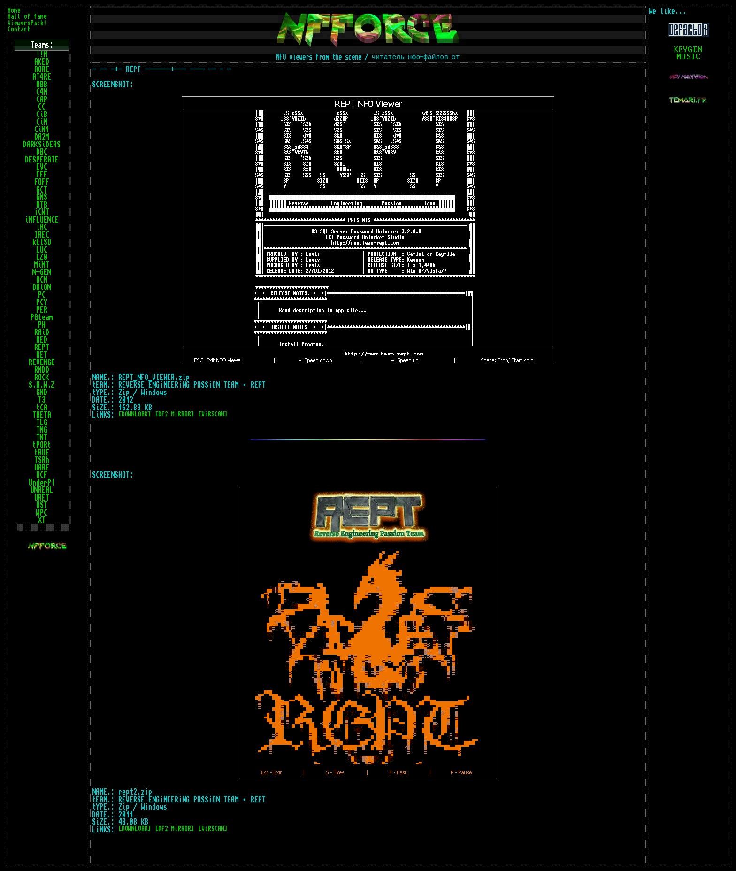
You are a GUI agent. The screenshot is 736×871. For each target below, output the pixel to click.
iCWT (41, 212)
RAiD (41, 332)
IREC (41, 235)
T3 (42, 400)
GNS (41, 197)
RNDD (41, 370)
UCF (41, 475)
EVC (41, 167)
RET (41, 355)
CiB (41, 114)
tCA (41, 407)
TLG (41, 422)
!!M (41, 54)
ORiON (41, 287)
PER (41, 310)
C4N (41, 92)
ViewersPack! (27, 23)
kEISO (41, 242)
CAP (41, 99)
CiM (41, 122)
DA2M (41, 137)
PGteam (42, 317)
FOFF (41, 182)
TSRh (41, 460)
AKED (41, 62)
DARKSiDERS (42, 144)
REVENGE (42, 362)
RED (41, 340)
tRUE (41, 452)
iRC (41, 227)
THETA (41, 415)
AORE (41, 69)
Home (14, 11)
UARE (41, 467)
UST (41, 505)
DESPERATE (42, 159)
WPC (41, 512)
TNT (41, 437)
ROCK (41, 377)
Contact (19, 29)
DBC (41, 152)
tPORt (41, 445)
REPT (41, 347)
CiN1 (41, 129)
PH (42, 325)
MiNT (41, 265)
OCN (41, 280)
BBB (41, 84)
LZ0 (41, 257)
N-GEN (41, 272)
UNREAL (42, 490)
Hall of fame (27, 17)
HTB (41, 204)
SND (41, 392)
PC (42, 295)
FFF (41, 174)
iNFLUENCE (42, 220)
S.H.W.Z (42, 385)
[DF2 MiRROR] (174, 414)
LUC (41, 250)
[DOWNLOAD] (134, 414)
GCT (41, 189)
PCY (41, 302)
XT (42, 520)
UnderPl (42, 482)
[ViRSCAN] (213, 414)
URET (41, 497)
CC (42, 107)
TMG (41, 430)
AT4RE (41, 77)
